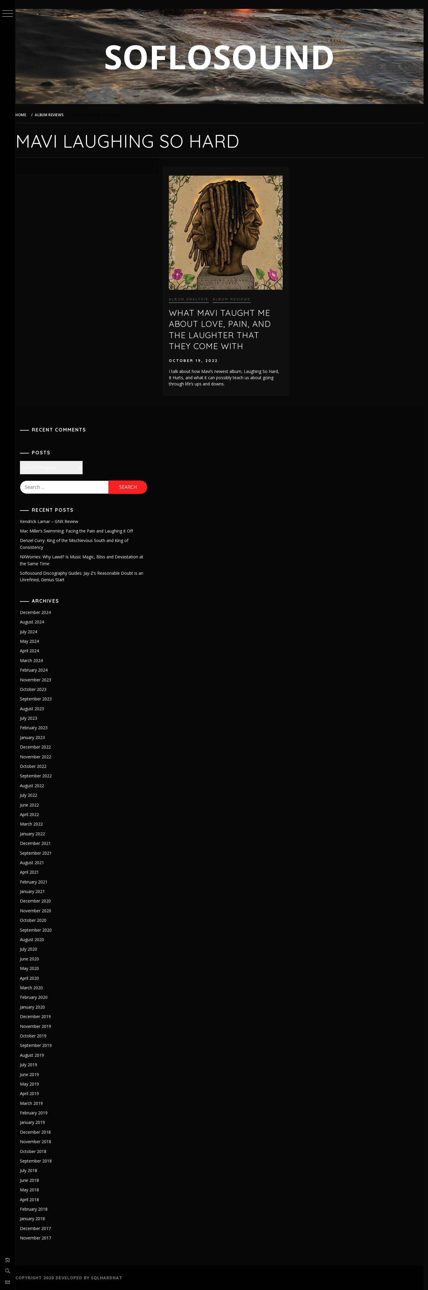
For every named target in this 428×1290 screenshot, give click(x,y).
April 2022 (33, 814)
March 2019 (35, 1103)
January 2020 (36, 1007)
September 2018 (40, 1161)
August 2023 (36, 708)
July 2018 (32, 1170)
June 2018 (33, 1180)
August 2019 (36, 1055)
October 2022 (37, 766)
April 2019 (33, 1093)
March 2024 (35, 660)
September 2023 (40, 699)
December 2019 (39, 1016)
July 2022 (32, 795)
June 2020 (33, 959)
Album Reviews (234, 298)
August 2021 (36, 862)
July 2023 (32, 718)
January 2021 (36, 891)
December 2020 (39, 901)
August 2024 (36, 622)
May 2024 (33, 641)
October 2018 (37, 1151)
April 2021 (33, 872)
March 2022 (35, 824)
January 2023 (36, 737)
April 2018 (33, 1199)
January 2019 (36, 1122)
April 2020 (33, 978)
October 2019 (37, 1036)
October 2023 (37, 689)
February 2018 (37, 1209)
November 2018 (39, 1141)
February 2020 (37, 997)
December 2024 (39, 612)
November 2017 (39, 1238)
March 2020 (35, 987)
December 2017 (39, 1228)
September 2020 (40, 930)
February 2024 (37, 670)
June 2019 (33, 1074)
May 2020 (33, 968)
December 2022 (39, 747)
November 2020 (39, 910)
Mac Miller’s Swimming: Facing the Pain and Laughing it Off (80, 531)
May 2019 (33, 1084)
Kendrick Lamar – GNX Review (53, 521)
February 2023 (37, 727)
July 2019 (32, 1064)
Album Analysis (191, 298)
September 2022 (40, 776)
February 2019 (37, 1113)
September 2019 (40, 1045)
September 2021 (40, 853)
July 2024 (32, 631)
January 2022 (36, 834)
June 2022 (33, 805)
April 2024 (33, 650)
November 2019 (39, 1026)
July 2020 (32, 949)
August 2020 (36, 939)
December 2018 (39, 1132)
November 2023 (39, 680)
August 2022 (36, 785)
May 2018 (33, 1190)
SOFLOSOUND (221, 56)
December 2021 (39, 843)
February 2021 (37, 882)
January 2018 (36, 1218)
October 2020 (37, 920)
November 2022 (39, 757)
